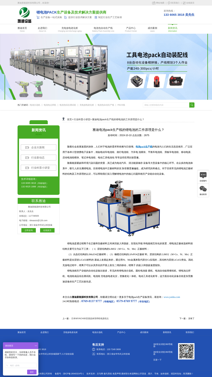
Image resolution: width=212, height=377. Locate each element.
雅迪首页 (22, 28)
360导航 (169, 344)
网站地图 (158, 2)
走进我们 (42, 28)
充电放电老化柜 (70, 28)
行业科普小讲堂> (83, 119)
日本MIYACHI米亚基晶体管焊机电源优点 (90, 318)
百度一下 (157, 360)
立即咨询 (28, 230)
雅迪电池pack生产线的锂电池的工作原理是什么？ (118, 119)
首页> (70, 119)
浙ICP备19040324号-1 (73, 373)
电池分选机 (35, 105)
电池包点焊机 (50, 105)
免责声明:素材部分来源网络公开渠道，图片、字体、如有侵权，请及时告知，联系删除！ (153, 373)
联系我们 (173, 3)
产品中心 (131, 28)
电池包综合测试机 (68, 105)
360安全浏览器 (159, 345)
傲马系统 (108, 373)
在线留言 (188, 3)
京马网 (100, 373)
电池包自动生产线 (103, 28)
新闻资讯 (172, 28)
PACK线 (121, 105)
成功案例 (152, 28)
